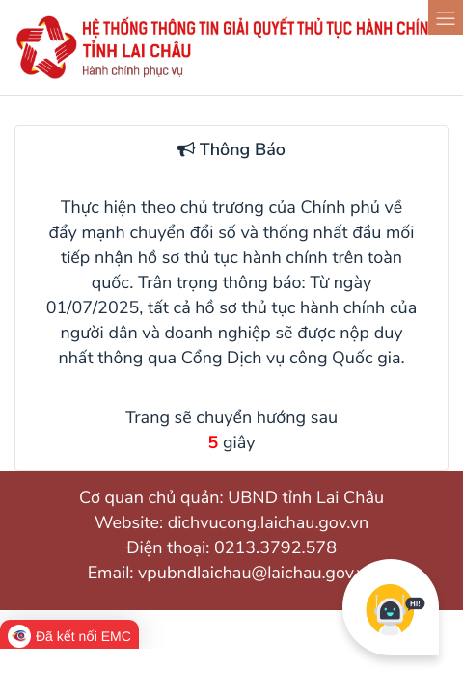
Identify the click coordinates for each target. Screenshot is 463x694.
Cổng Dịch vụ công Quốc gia (291, 358)
